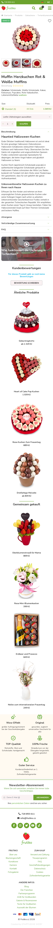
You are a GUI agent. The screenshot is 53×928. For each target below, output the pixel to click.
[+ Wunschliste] (49, 21)
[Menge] (7, 123)
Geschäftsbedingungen (39, 865)
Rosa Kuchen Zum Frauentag (27, 442)
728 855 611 (8, 2)
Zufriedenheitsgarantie (40, 875)
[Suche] (33, 8)
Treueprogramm (39, 858)
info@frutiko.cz (26, 818)
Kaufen (24, 124)
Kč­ (48, 2)
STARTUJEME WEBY (32, 924)
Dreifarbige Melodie (26, 492)
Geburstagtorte (26, 341)
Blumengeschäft (13, 858)
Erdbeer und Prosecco (26, 654)
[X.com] (26, 825)
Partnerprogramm (26, 893)
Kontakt (13, 868)
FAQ (3, 229)
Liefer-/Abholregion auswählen (17, 117)
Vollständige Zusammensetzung (18, 223)
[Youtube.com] (33, 825)
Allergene (6, 217)
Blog (26, 886)
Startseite (6, 15)
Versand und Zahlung (39, 854)
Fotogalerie (13, 872)
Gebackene (30, 15)
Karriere (13, 865)
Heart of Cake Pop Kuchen (26, 391)
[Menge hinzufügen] (12, 123)
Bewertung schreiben (26, 283)
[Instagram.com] (20, 825)
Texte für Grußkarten (26, 904)
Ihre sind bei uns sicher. (27, 803)
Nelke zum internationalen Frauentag (26, 704)
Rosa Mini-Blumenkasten (26, 603)
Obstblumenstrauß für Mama (26, 552)
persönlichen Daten (21, 803)
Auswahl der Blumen (26, 907)
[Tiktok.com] (39, 825)
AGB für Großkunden (26, 897)
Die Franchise (26, 890)
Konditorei (13, 861)
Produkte (19, 15)
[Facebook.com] (14, 825)
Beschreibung (8, 131)
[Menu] (49, 8)
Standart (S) (10, 109)
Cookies (39, 872)
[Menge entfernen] (3, 123)
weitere (23, 95)
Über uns (13, 854)
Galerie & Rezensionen (26, 900)
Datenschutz (40, 868)
